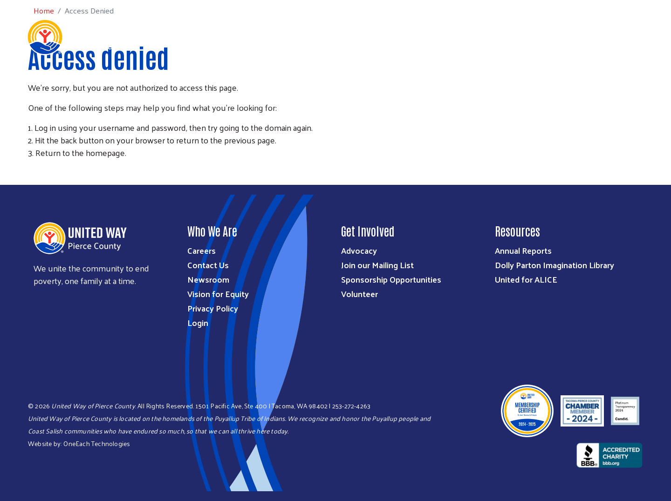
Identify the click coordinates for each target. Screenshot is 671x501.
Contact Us (208, 264)
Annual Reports (523, 250)
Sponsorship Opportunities (391, 279)
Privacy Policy (212, 308)
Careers (201, 250)
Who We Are (229, 79)
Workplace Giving (469, 79)
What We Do (284, 79)
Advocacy (359, 250)
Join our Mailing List (377, 264)
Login (197, 322)
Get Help (640, 92)
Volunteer (359, 293)
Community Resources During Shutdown (585, 79)
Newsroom (208, 279)
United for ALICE (526, 279)
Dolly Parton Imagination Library (554, 264)
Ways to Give (341, 79)
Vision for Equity (218, 293)
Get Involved (401, 79)
